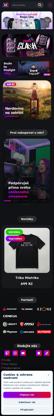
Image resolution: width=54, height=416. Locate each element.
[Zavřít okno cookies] (48, 375)
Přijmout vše (27, 394)
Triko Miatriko (27, 278)
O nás (7, 360)
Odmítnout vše (27, 402)
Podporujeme (11, 368)
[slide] (27, 21)
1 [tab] (5, 201)
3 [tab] (23, 201)
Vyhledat (40, 5)
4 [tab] (33, 201)
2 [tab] (14, 201)
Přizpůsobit (27, 409)
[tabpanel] (27, 171)
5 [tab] (42, 201)
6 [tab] (23, 205)
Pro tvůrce (10, 364)
